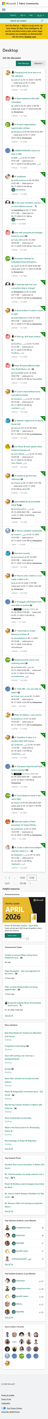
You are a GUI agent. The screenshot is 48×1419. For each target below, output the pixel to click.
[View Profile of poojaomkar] (18, 829)
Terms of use (6, 1399)
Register (13, 15)
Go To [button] (39, 15)
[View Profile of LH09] (16, 106)
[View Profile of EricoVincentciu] (20, 509)
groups (8, 1068)
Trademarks (5, 1403)
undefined (21, 176)
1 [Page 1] (9, 877)
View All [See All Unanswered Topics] (9, 1015)
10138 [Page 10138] (23, 883)
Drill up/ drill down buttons (29, 336)
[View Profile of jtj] (14, 583)
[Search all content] (26, 20)
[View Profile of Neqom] (17, 802)
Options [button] (37, 63)
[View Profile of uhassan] (17, 483)
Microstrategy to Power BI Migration (20, 1140)
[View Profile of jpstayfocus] (18, 718)
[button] (23, 63)
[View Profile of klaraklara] (18, 132)
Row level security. (22, 553)
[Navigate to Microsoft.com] (9, 3)
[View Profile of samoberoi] (18, 399)
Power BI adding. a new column (28, 715)
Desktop (8, 1039)
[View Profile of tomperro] (17, 534)
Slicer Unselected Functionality (18, 1118)
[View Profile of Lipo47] (16, 266)
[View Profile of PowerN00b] (18, 373)
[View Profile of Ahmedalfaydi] (19, 638)
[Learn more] (13, 935)
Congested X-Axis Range (15, 1046)
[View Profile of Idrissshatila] (20, 189)
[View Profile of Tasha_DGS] (18, 240)
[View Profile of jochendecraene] (20, 667)
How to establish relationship (29, 530)
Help (31, 15)
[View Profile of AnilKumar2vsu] (20, 180)
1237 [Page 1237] (7, 883)
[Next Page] (29, 883)
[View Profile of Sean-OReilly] (19, 454)
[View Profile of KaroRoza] (18, 343)
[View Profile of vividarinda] (18, 744)
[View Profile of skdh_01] (17, 80)
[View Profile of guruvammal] (19, 557)
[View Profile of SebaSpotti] (18, 855)
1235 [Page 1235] (22, 877)
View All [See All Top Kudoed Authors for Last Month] (9, 1317)
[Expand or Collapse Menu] (3, 9)
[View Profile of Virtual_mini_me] (20, 696)
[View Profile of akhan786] (26, 489)
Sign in (22, 15)
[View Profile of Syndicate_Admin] (28, 609)
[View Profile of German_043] (19, 428)
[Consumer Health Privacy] (24, 1411)
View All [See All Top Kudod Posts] (9, 1211)
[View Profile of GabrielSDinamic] (20, 318)
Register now (30, 36)
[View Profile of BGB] (15, 157)
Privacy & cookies (7, 1395)
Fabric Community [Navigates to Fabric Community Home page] (29, 3)
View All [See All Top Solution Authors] (9, 1264)
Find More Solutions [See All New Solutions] (9, 1148)
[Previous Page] (5, 878)
